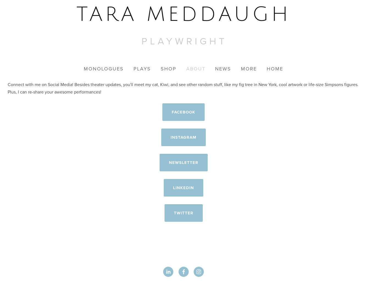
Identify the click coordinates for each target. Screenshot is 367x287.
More (249, 68)
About (195, 68)
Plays (142, 68)
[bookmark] (183, 14)
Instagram (183, 137)
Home (275, 68)
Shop (168, 68)
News (223, 68)
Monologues (104, 68)
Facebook (183, 112)
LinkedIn (183, 188)
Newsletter (183, 163)
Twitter (183, 213)
